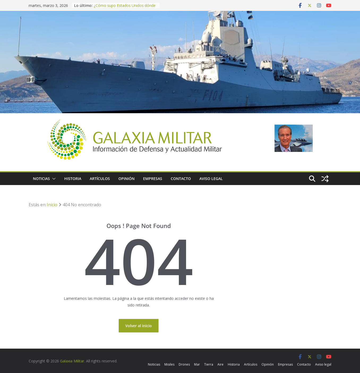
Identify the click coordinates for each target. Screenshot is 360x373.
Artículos (100, 178)
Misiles (169, 364)
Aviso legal (211, 178)
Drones (184, 364)
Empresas (152, 178)
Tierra (208, 364)
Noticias (41, 178)
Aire (220, 364)
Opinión (126, 178)
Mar (197, 364)
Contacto (181, 178)
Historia (72, 178)
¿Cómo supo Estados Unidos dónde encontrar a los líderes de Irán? (125, 8)
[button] (53, 178)
